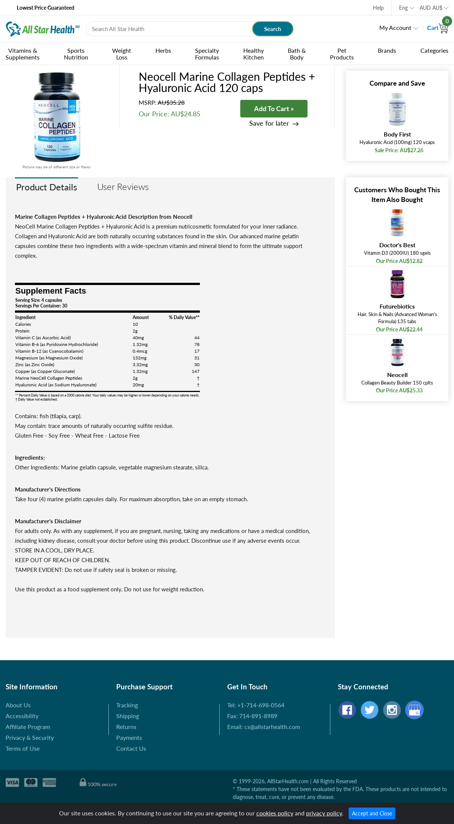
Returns (126, 726)
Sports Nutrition (76, 54)
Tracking (127, 704)
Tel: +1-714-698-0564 (255, 704)
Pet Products (342, 54)
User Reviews (123, 186)
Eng (403, 7)
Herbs (163, 50)
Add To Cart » (274, 108)
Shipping (127, 715)
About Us (18, 704)
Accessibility (22, 715)
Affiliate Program (28, 726)
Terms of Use (23, 748)
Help (378, 7)
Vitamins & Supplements (23, 54)
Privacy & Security (30, 737)
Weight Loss (121, 54)
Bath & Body (297, 54)
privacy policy (324, 813)
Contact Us (131, 748)
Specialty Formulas (207, 54)
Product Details (46, 186)
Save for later (269, 123)
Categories (434, 50)
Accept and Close (372, 813)
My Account (395, 27)
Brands (387, 50)
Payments (129, 737)
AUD (431, 7)
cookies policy (274, 813)
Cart (437, 27)
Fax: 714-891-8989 (252, 715)
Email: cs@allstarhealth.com (263, 726)
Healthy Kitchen (253, 54)
